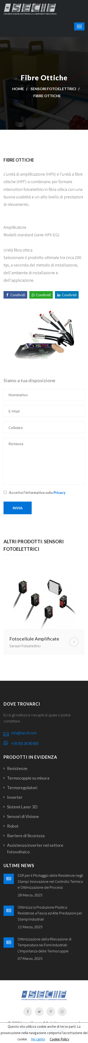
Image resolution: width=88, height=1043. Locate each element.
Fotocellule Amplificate (34, 638)
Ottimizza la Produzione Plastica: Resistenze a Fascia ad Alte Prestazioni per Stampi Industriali (50, 913)
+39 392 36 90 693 (24, 743)
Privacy (59, 492)
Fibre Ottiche (47, 95)
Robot (13, 825)
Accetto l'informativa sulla (34, 492)
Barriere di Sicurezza (26, 835)
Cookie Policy (59, 1039)
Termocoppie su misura (28, 777)
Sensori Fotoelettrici (53, 88)
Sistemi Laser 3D (22, 806)
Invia (18, 508)
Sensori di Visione (23, 816)
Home (18, 88)
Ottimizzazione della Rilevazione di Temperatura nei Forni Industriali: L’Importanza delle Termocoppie (44, 945)
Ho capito (38, 1039)
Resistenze (17, 768)
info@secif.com (24, 733)
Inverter (15, 797)
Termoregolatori (22, 787)
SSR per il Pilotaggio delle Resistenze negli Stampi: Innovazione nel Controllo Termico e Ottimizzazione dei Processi (50, 881)
